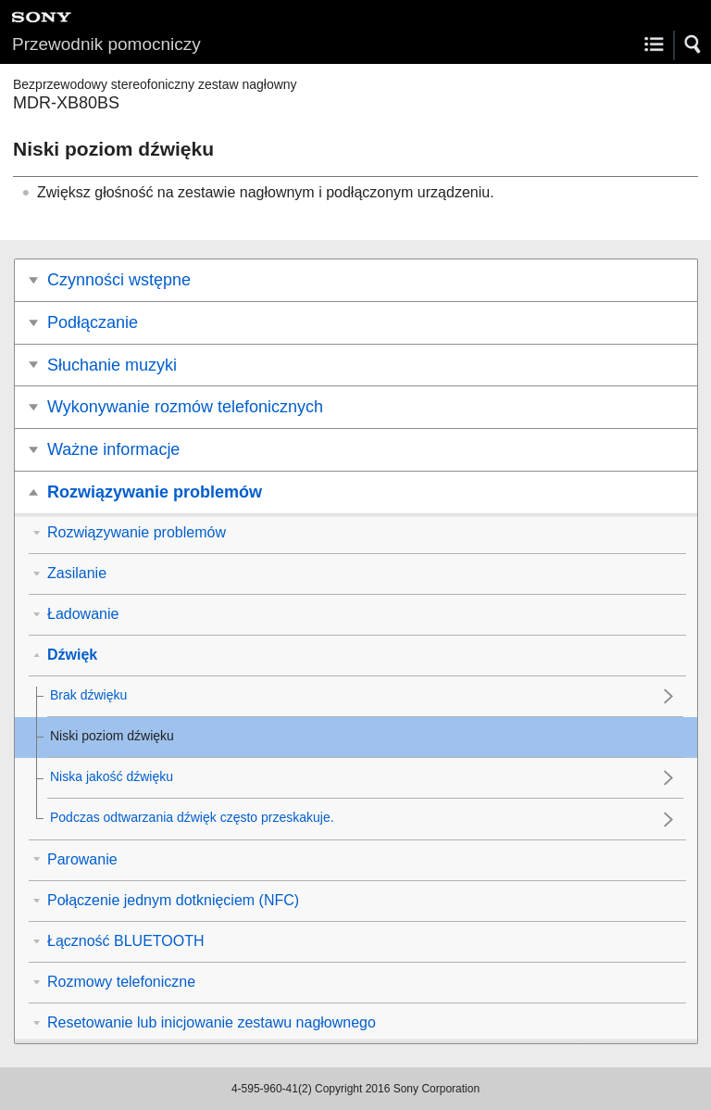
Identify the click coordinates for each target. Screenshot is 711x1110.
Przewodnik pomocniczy (106, 44)
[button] (693, 44)
